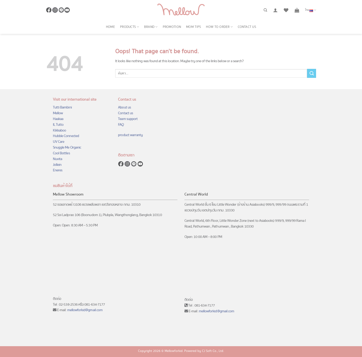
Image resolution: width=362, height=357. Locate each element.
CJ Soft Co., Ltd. (213, 351)
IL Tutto (58, 124)
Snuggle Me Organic (67, 147)
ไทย (310, 10)
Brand (151, 27)
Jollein (57, 164)
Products (129, 27)
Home (110, 27)
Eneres (57, 170)
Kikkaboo (59, 130)
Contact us (247, 27)
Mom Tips (193, 27)
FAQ (121, 124)
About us (124, 107)
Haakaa (58, 119)
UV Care (58, 141)
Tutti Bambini (62, 107)
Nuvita (57, 159)
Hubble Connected (66, 136)
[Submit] (311, 73)
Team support (128, 119)
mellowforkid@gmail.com (85, 310)
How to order (219, 27)
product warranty (130, 135)
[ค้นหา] (265, 10)
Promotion (172, 27)
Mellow (58, 113)
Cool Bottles (61, 153)
